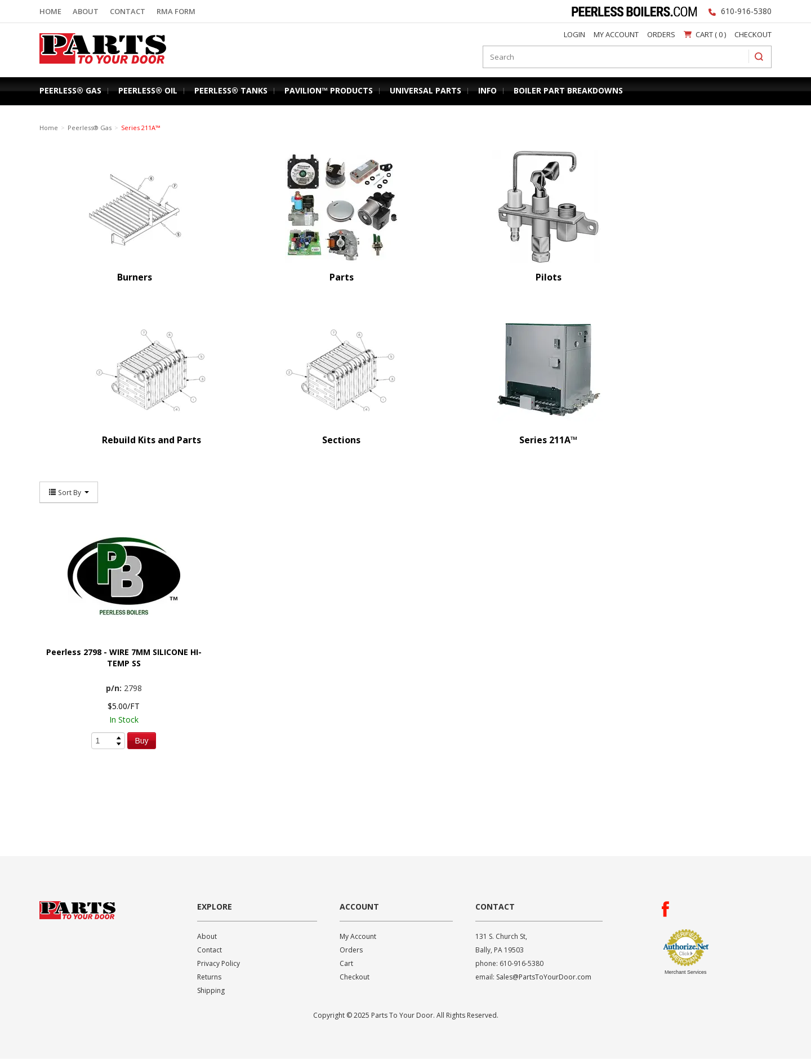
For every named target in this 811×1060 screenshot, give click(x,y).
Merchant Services (686, 973)
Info (487, 90)
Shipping (211, 991)
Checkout (753, 34)
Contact (127, 11)
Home (50, 11)
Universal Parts (425, 90)
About (86, 11)
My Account (616, 34)
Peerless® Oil (147, 90)
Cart (346, 964)
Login (574, 34)
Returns (209, 978)
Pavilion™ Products (328, 90)
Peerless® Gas (70, 90)
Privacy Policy (218, 964)
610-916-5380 (746, 11)
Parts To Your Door (99, 66)
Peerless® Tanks (231, 90)
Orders (661, 34)
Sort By (68, 493)
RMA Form (176, 11)
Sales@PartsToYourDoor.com (543, 978)
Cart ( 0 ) (705, 34)
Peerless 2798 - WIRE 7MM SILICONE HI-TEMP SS (124, 659)
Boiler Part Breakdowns (568, 90)
